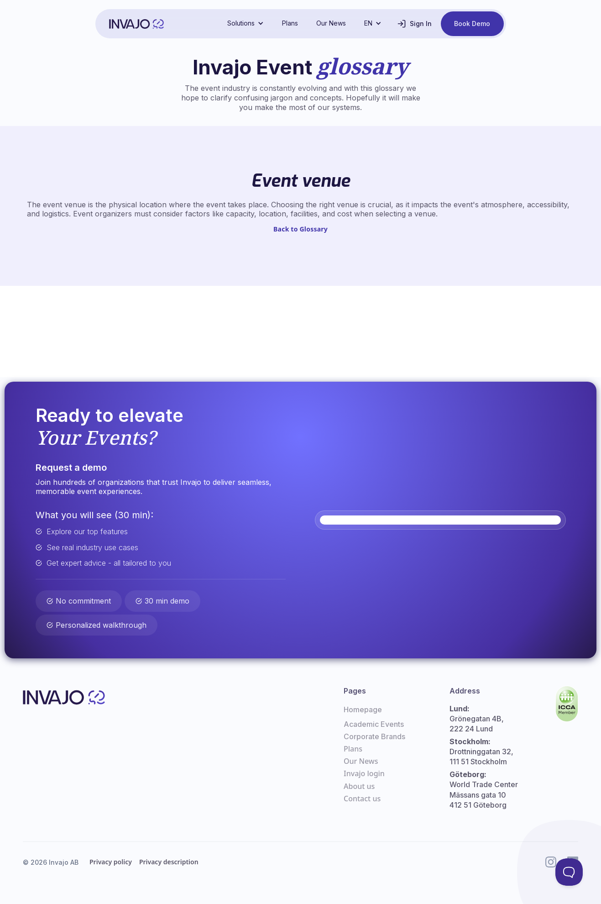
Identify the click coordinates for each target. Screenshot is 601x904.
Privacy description (169, 861)
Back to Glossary (300, 229)
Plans (290, 23)
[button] (245, 23)
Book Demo (472, 23)
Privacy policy (110, 861)
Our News (331, 23)
